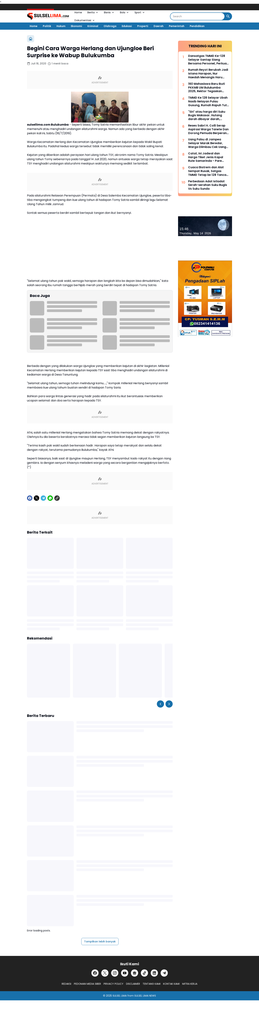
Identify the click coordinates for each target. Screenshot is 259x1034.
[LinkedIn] (154, 973)
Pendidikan (197, 26)
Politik (47, 26)
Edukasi (127, 26)
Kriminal (92, 26)
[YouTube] (124, 973)
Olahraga (110, 26)
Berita (93, 12)
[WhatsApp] (50, 498)
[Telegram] (43, 498)
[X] (36, 498)
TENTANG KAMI (151, 984)
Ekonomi (76, 26)
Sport (140, 12)
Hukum (60, 26)
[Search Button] (228, 16)
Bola (124, 12)
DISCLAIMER (133, 984)
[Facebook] (29, 498)
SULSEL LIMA (120, 995)
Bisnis (109, 12)
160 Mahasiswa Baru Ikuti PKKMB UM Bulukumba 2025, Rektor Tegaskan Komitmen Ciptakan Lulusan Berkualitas (206, 87)
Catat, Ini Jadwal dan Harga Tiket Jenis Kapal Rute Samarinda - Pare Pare (205, 157)
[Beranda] (30, 38)
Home (78, 12)
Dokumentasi (84, 20)
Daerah (158, 26)
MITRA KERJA (189, 984)
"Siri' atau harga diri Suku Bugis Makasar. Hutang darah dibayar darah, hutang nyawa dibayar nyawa (206, 115)
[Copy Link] (57, 498)
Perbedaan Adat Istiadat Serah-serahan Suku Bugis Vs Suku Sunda (207, 185)
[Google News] (134, 973)
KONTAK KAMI (171, 984)
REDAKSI (66, 984)
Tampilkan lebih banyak (100, 941)
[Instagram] (114, 973)
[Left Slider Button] (160, 704)
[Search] (197, 16)
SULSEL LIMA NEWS (145, 995)
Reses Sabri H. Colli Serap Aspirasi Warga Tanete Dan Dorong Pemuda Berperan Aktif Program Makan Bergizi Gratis (208, 129)
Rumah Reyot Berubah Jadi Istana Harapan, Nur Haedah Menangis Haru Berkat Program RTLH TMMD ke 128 (208, 73)
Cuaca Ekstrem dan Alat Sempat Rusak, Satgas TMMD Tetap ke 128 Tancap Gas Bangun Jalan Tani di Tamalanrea (208, 171)
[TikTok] (144, 973)
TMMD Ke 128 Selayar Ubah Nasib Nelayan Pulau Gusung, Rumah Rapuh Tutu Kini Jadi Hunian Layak (208, 101)
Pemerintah (176, 26)
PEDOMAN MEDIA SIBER (87, 984)
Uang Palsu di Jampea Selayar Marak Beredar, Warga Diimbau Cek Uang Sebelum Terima (207, 143)
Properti (142, 26)
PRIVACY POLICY (113, 984)
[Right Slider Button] (169, 704)
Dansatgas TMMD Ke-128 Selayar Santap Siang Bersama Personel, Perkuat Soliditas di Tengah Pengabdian (208, 59)
